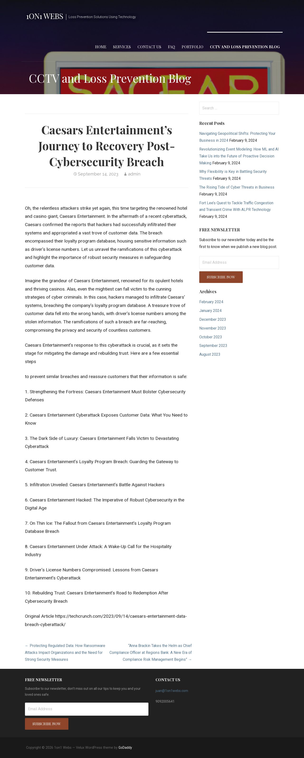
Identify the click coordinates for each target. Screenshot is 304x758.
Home (100, 46)
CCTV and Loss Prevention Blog (245, 46)
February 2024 (211, 302)
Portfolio (192, 46)
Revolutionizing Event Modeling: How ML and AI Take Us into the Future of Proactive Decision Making (239, 156)
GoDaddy (125, 747)
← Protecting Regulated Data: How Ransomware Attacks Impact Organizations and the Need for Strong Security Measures (65, 652)
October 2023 (210, 337)
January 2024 (210, 310)
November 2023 (212, 328)
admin (134, 173)
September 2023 (213, 345)
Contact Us (149, 46)
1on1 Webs (44, 16)
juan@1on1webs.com (172, 691)
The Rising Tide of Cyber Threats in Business (236, 187)
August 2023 (209, 354)
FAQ (171, 46)
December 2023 (212, 319)
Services (122, 46)
